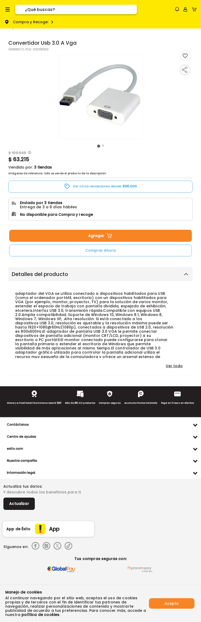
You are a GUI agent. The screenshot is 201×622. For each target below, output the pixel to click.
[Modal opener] (28, 153)
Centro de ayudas (21, 436)
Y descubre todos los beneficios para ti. (42, 492)
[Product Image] (100, 97)
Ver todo (174, 366)
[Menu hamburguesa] (7, 9)
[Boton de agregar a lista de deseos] (185, 56)
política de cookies (40, 614)
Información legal (21, 472)
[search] (81, 9)
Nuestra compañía (22, 460)
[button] (177, 9)
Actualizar (19, 503)
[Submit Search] (20, 9)
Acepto (172, 603)
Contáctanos (18, 424)
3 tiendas (43, 167)
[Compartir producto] (184, 69)
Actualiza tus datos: (22, 486)
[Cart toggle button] (195, 9)
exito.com (15, 448)
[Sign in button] (185, 9)
